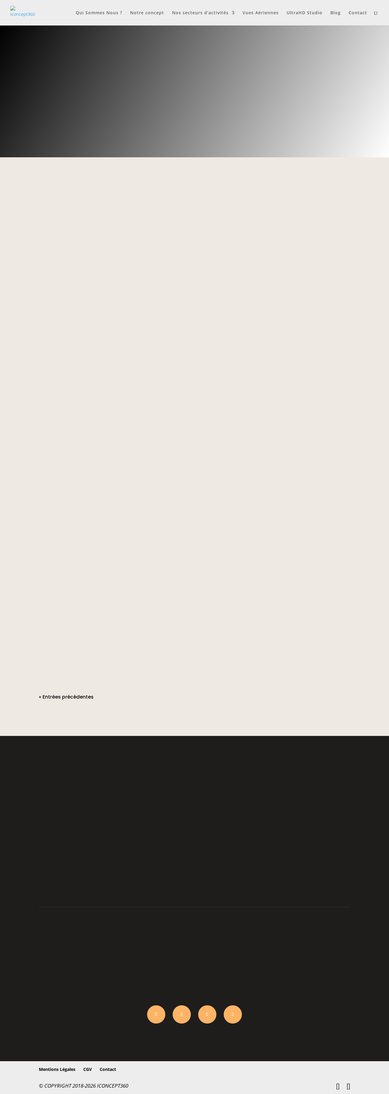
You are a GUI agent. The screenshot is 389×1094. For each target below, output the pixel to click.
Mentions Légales (57, 1069)
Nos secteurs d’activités (200, 13)
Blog (335, 13)
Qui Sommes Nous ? (99, 13)
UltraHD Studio (304, 13)
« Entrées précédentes (66, 696)
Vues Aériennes (261, 13)
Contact (358, 13)
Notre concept (147, 13)
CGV (87, 1069)
